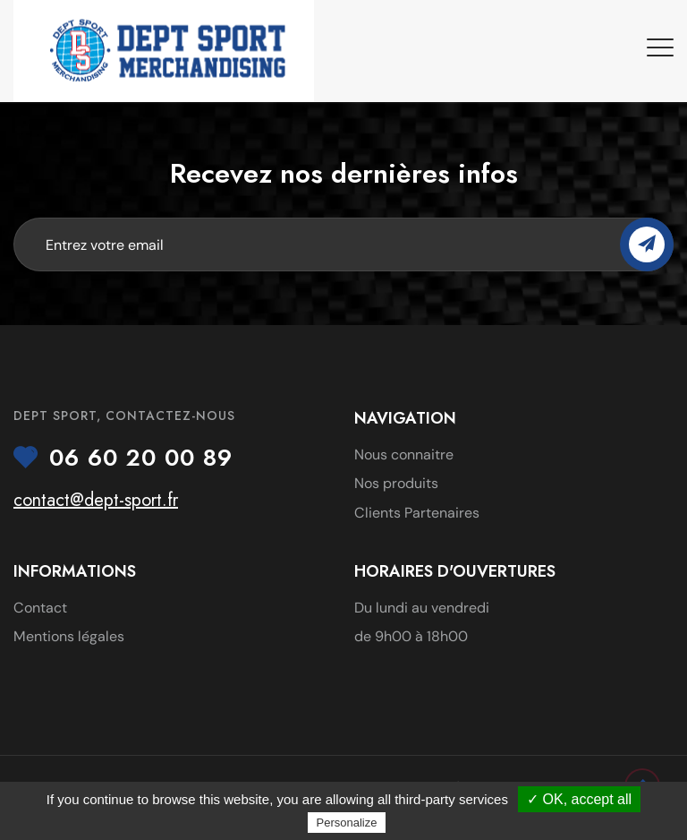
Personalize (347, 822)
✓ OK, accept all (579, 799)
